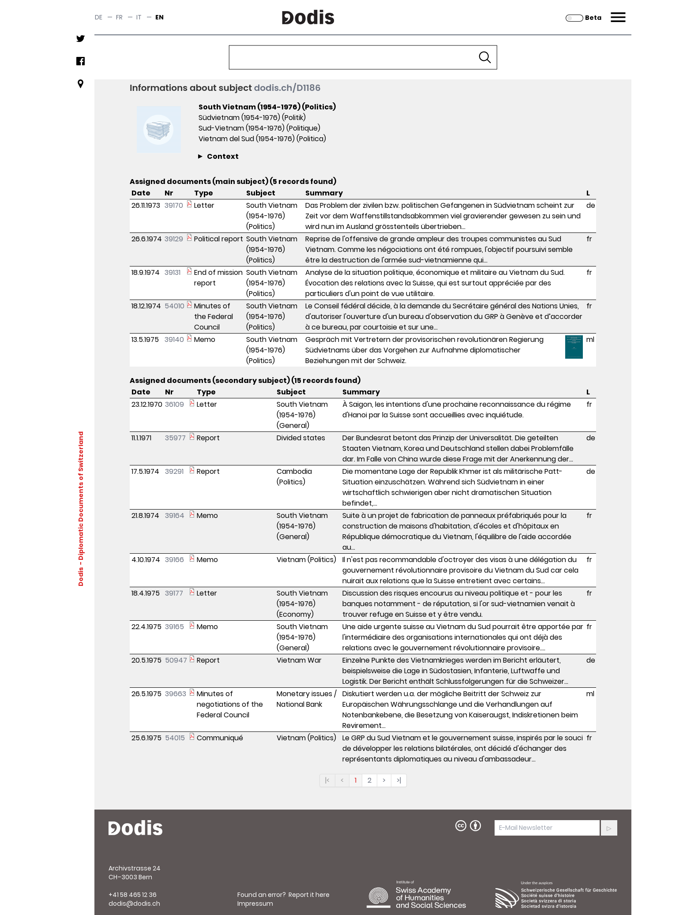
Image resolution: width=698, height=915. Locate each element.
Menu (617, 12)
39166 (174, 560)
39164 (174, 515)
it (139, 17)
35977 (175, 438)
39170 (174, 205)
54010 (174, 306)
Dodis (80, 576)
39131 (172, 272)
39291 (174, 471)
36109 (174, 404)
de (98, 17)
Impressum (255, 903)
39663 (175, 694)
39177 (174, 593)
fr (119, 17)
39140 (174, 339)
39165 (174, 627)
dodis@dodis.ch (134, 903)
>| (399, 780)
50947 (176, 660)
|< (327, 780)
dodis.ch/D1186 (287, 88)
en (159, 17)
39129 (174, 239)
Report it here (309, 894)
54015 (175, 738)
